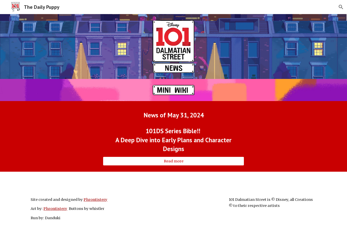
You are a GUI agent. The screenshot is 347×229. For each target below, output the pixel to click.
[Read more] (173, 161)
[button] (341, 7)
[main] (173, 115)
